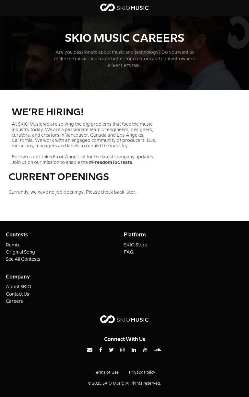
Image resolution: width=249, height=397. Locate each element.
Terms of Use (106, 372)
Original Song (20, 252)
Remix (12, 245)
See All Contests (23, 259)
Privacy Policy (142, 372)
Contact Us (17, 294)
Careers (14, 301)
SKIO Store (135, 245)
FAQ (129, 252)
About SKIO (18, 287)
